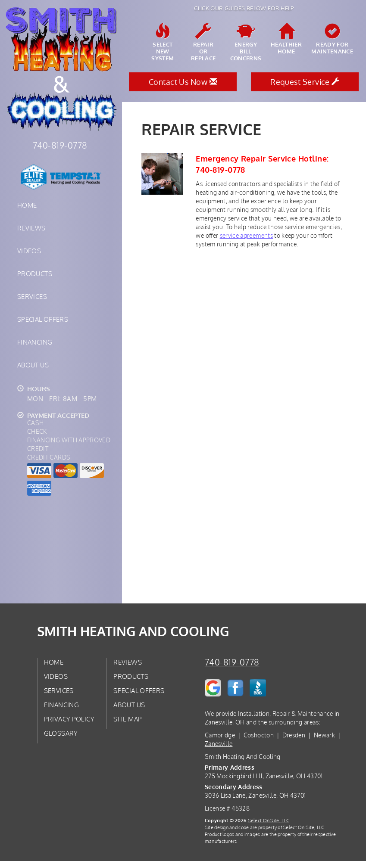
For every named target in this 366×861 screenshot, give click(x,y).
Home (27, 205)
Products (34, 273)
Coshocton (259, 735)
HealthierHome (286, 39)
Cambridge (220, 735)
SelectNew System (162, 43)
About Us (33, 365)
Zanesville (219, 743)
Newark (324, 735)
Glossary (61, 733)
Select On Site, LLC (268, 820)
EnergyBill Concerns (246, 43)
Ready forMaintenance (332, 39)
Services (32, 296)
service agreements (246, 235)
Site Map (127, 719)
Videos (29, 251)
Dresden (293, 735)
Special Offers (42, 319)
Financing (34, 342)
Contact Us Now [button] (183, 82)
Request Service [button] (305, 82)
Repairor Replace (203, 43)
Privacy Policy (69, 719)
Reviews (31, 228)
